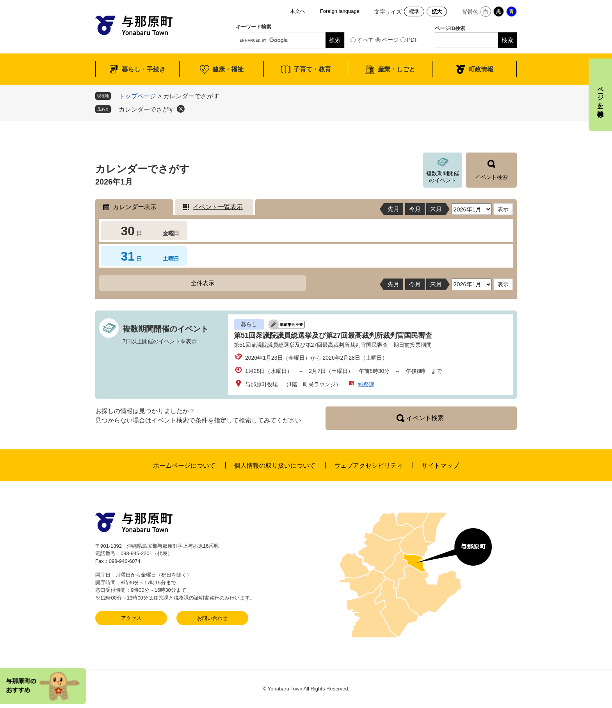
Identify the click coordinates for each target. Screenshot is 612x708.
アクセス (131, 618)
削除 (181, 109)
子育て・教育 (312, 69)
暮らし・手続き (143, 69)
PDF (412, 40)
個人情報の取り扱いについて (274, 465)
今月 (415, 209)
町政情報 (480, 69)
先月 (393, 209)
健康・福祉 (228, 69)
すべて (365, 40)
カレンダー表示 (135, 207)
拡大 (437, 11)
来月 (436, 209)
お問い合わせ (212, 618)
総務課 (366, 384)
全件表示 (202, 283)
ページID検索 (450, 28)
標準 (414, 11)
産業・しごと (396, 69)
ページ (390, 40)
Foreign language (339, 11)
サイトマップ (440, 465)
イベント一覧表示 (218, 207)
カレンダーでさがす (147, 109)
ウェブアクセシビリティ (368, 465)
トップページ (137, 96)
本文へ (297, 11)
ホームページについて (184, 465)
